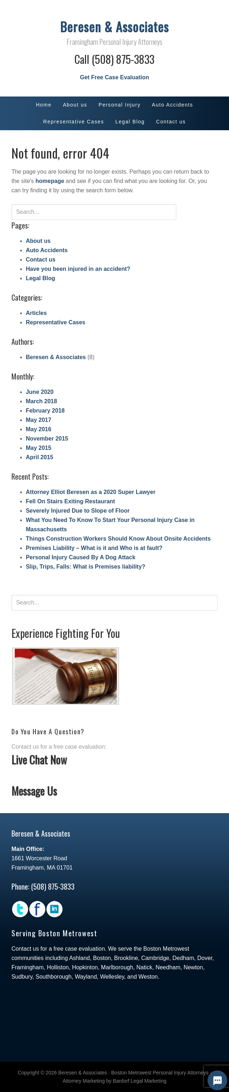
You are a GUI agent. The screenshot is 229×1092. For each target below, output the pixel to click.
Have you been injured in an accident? (78, 269)
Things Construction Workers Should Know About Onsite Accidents (118, 539)
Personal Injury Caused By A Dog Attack (80, 557)
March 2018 (41, 401)
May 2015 (38, 448)
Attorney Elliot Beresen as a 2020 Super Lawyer (91, 492)
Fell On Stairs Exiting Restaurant (70, 501)
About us (38, 241)
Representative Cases (55, 322)
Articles (36, 313)
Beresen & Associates (114, 26)
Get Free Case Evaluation (114, 77)
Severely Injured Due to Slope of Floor (78, 511)
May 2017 (38, 420)
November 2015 (47, 439)
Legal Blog (40, 278)
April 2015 (39, 457)
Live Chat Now (39, 760)
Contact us (41, 259)
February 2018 (45, 411)
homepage (49, 181)
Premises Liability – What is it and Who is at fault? (94, 548)
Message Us (34, 791)
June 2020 (39, 392)
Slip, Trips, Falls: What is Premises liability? (85, 567)
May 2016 (38, 429)
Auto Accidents (47, 250)
